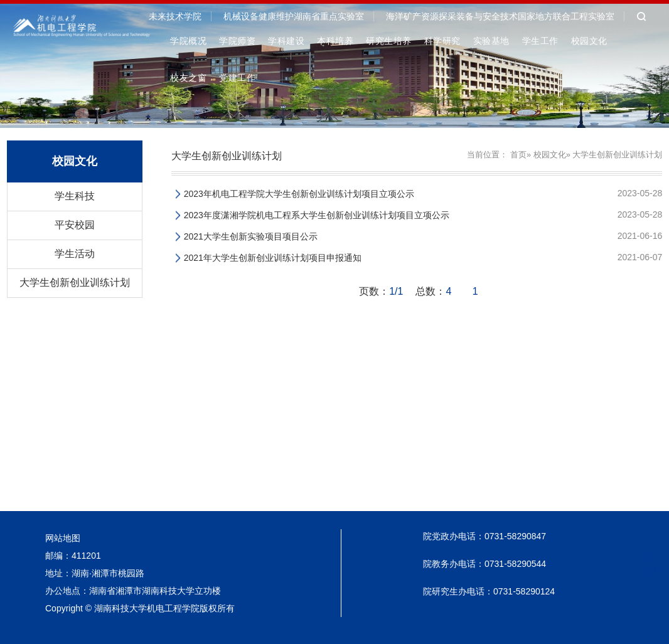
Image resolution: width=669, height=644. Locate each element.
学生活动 (75, 253)
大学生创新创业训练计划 (74, 282)
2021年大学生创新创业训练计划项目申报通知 (272, 258)
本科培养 (335, 41)
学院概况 (188, 41)
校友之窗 (188, 78)
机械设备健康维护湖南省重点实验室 (293, 16)
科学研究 (442, 41)
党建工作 (237, 78)
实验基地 (491, 41)
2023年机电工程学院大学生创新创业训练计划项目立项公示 (299, 194)
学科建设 (286, 41)
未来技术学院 (175, 16)
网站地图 (62, 538)
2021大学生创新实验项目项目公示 (251, 236)
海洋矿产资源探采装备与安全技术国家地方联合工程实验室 (500, 16)
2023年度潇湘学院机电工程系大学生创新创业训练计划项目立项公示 (316, 215)
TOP (652, 563)
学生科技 (75, 196)
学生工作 (540, 41)
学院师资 (237, 41)
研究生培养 (389, 41)
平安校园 (75, 224)
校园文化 (589, 41)
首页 (518, 154)
